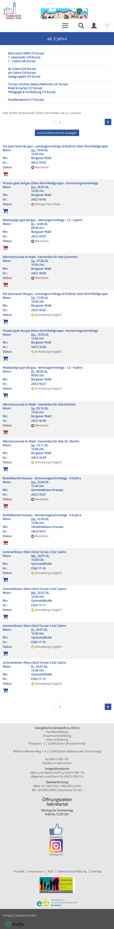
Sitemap (96, 871)
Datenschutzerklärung (72, 871)
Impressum (36, 871)
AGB (50, 871)
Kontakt (19, 871)
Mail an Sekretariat (58, 763)
